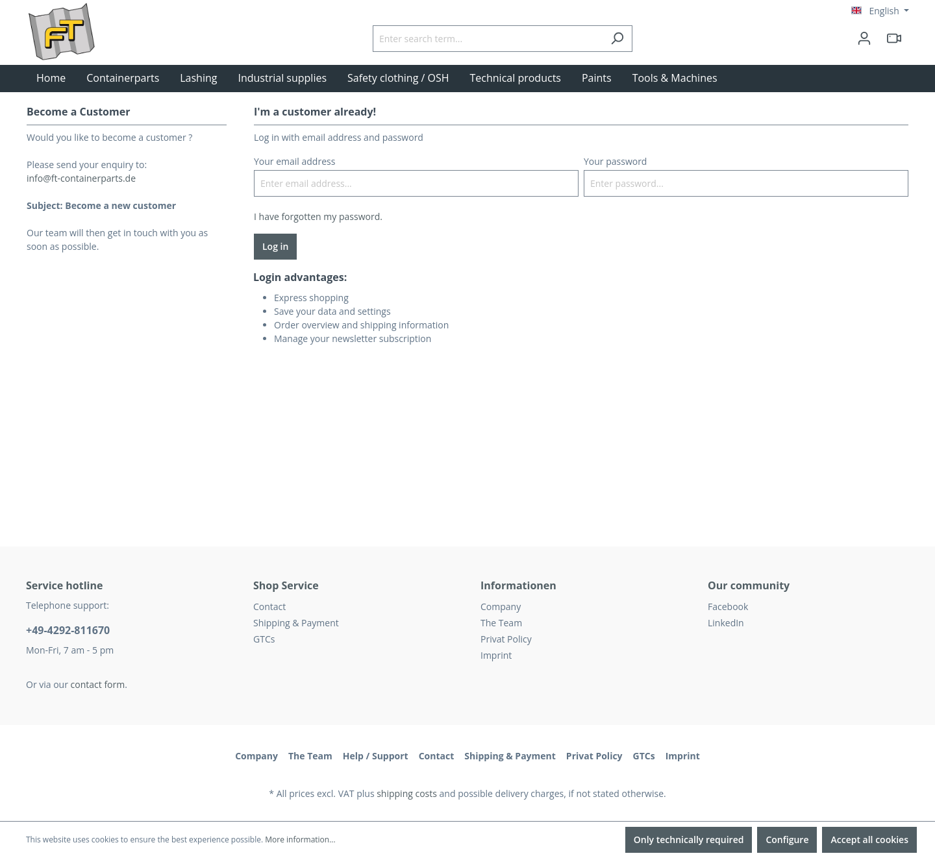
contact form (98, 684)
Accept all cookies (869, 839)
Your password (615, 161)
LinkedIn (726, 623)
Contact (269, 606)
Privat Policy (506, 639)
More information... (300, 839)
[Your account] (864, 38)
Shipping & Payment (296, 623)
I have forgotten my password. (318, 216)
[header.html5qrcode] (894, 38)
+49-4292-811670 (68, 630)
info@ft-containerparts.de (81, 178)
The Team (501, 623)
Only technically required (689, 839)
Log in (275, 246)
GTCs (264, 639)
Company (500, 606)
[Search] (617, 38)
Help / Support (375, 756)
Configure (787, 839)
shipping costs (407, 793)
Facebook (728, 606)
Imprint (496, 655)
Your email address (294, 161)
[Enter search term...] (488, 38)
